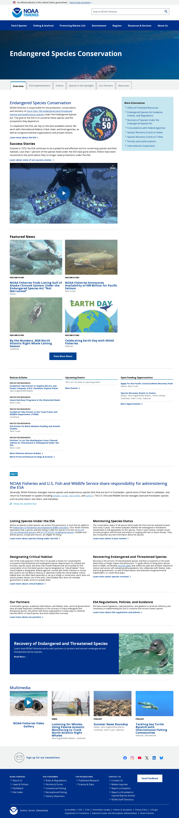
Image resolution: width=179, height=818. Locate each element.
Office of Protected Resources (142, 107)
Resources (123, 85)
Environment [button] (99, 25)
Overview (18, 86)
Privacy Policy (141, 809)
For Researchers (84, 777)
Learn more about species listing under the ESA (34, 538)
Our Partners (106, 85)
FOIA (87, 809)
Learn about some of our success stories (31, 160)
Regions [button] (117, 25)
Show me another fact (23, 503)
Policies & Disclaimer (122, 809)
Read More (19, 656)
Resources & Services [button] (139, 25)
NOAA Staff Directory (122, 799)
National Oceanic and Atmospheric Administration (114, 813)
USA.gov (154, 809)
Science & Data (86, 784)
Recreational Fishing (56, 792)
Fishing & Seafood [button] (43, 25)
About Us (17, 780)
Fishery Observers (55, 796)
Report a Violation (120, 788)
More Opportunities (131, 403)
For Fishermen (50, 777)
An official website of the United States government (51, 2)
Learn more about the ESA (23, 137)
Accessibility (70, 809)
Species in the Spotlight (81, 85)
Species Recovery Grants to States (145, 132)
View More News (63, 356)
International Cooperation (141, 145)
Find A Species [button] (19, 25)
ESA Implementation (39, 85)
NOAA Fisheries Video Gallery (28, 724)
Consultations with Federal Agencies (146, 127)
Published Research (88, 780)
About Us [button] (163, 25)
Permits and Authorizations (141, 141)
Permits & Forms (54, 784)
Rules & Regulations (56, 780)
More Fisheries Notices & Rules (25, 453)
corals (65, 495)
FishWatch (18, 788)
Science (59, 85)
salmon (89, 495)
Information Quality (101, 809)
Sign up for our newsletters (43, 757)
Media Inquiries (119, 784)
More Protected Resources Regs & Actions (31, 456)
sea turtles (74, 495)
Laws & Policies (20, 784)
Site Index (18, 792)
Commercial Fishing (56, 788)
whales (56, 495)
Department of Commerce (77, 813)
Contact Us (115, 777)
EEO (80, 809)
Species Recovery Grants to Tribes (145, 136)
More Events (71, 388)
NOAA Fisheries (17, 777)
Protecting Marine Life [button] (72, 25)
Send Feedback (150, 778)
